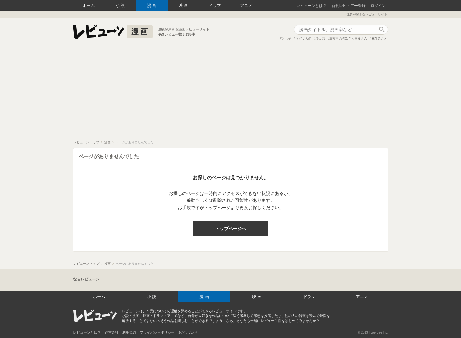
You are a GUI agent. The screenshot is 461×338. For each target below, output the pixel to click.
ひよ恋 (320, 38)
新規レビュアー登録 (348, 5)
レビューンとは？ (311, 5)
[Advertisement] (231, 93)
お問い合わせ (188, 332)
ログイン (378, 5)
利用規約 (129, 332)
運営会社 (111, 332)
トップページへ (230, 228)
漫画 (152, 5)
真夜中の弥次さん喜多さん (348, 38)
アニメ (246, 5)
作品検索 (382, 30)
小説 (121, 5)
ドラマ (215, 5)
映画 (184, 5)
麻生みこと (379, 38)
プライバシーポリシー (157, 332)
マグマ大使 (303, 38)
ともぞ (286, 38)
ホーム (89, 5)
